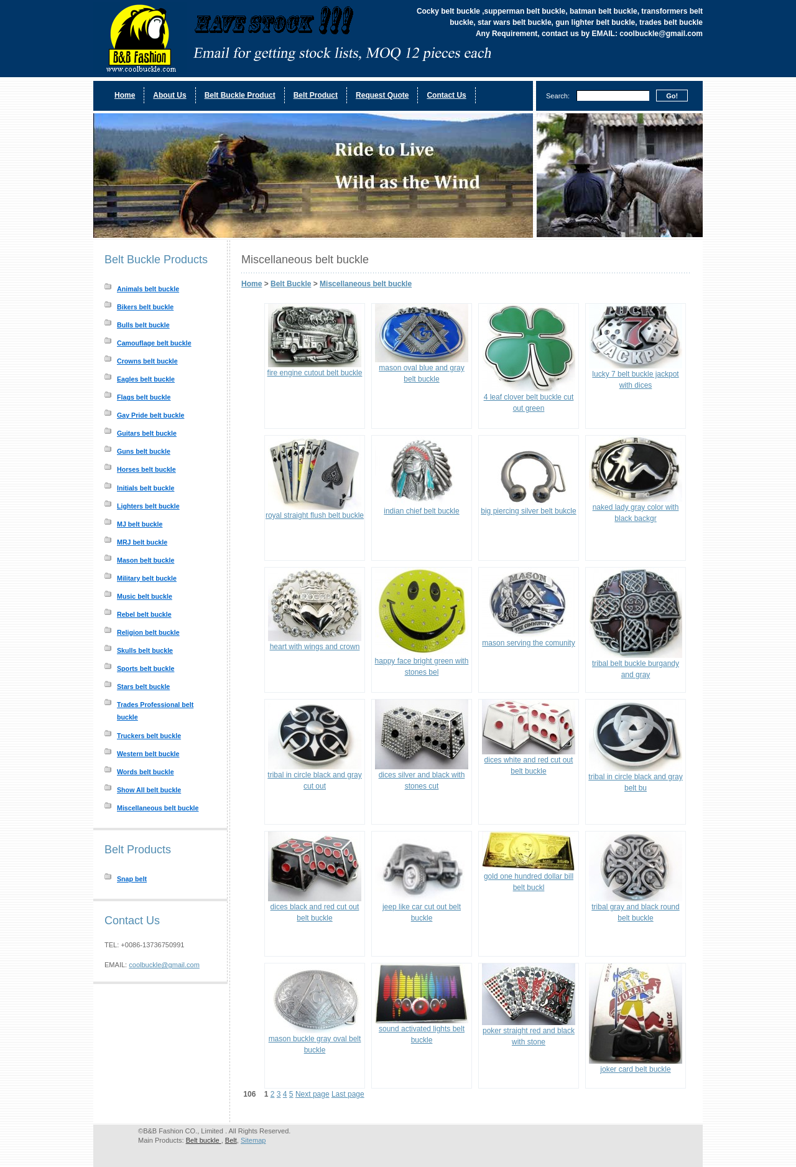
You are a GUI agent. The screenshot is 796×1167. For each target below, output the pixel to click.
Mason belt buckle (145, 560)
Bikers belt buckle (145, 307)
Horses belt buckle (146, 469)
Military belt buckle (147, 578)
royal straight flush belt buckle (315, 515)
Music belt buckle (144, 596)
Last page (347, 1094)
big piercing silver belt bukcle (528, 511)
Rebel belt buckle (144, 614)
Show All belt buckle (149, 790)
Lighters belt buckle (148, 506)
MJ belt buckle (139, 524)
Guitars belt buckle (147, 433)
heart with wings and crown (315, 646)
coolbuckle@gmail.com (164, 964)
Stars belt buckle (143, 686)
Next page (312, 1094)
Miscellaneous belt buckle (157, 808)
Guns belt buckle (143, 451)
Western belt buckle (148, 753)
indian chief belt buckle (421, 511)
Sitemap (253, 1140)
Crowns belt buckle (147, 361)
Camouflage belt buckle (154, 343)
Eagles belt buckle (146, 379)
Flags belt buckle (143, 397)
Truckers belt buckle (149, 735)
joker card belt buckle (635, 1069)
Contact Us (446, 95)
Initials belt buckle (145, 488)
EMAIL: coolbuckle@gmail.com (647, 33)
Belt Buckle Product (240, 95)
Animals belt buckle (148, 289)
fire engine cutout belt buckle (315, 372)
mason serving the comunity (528, 643)
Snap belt (132, 879)
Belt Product (316, 95)
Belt (231, 1140)
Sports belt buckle (145, 668)
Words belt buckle (145, 772)
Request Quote (382, 95)
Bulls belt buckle (143, 325)
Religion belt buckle (148, 632)
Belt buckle (203, 1140)
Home (124, 95)
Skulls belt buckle (145, 650)
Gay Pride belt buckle (150, 415)
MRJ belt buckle (142, 542)
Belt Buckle (291, 283)
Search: (558, 96)
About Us (169, 95)
